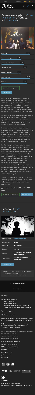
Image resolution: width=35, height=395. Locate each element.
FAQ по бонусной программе (9, 346)
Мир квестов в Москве (17, 283)
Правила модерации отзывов (9, 336)
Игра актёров (5, 77)
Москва (18, 1)
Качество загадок (7, 58)
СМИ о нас (4, 349)
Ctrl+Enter (12, 333)
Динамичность (6, 67)
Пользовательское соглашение (10, 338)
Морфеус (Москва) (20, 238)
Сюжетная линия (6, 72)
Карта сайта (4, 357)
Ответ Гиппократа (10, 210)
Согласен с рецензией (10, 88)
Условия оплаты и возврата (9, 344)
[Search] (24, 6)
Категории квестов (6, 352)
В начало (17, 289)
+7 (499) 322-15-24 (28, 1)
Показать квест (7, 92)
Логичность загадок (7, 63)
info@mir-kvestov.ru (10, 315)
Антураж (4, 53)
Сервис (3, 82)
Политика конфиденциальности (10, 341)
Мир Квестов (10, 20)
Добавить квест (6, 355)
